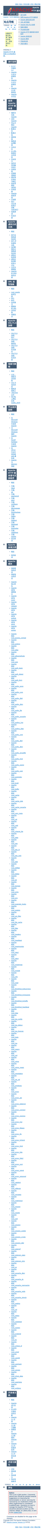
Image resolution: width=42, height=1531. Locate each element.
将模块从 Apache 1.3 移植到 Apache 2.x (13, 1435)
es (8, 27)
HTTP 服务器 (14, 17)
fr (11, 27)
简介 (12, 298)
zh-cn (14, 29)
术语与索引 (24, 43)
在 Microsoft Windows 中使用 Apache (14, 422)
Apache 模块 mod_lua (14, 1041)
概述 (12, 231)
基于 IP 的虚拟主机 (13, 243)
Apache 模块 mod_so (14, 1265)
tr (10, 29)
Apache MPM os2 (13, 610)
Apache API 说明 (13, 1405)
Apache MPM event (13, 598)
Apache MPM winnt (13, 622)
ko (6, 29)
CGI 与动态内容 (13, 385)
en (15, 25)
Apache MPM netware (14, 604)
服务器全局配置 (13, 143)
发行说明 (23, 15)
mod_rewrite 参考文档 (15, 294)
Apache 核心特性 (13, 584)
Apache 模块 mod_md (14, 1053)
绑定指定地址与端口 (13, 179)
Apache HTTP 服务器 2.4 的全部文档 (9, 54)
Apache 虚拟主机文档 (27, 20)
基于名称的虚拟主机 (13, 237)
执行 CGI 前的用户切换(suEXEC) (14, 206)
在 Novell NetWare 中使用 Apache (14, 442)
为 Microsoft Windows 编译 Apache (14, 432)
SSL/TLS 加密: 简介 (14, 335)
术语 (31, 4)
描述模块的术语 (13, 570)
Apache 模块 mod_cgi (14, 817)
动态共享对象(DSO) (13, 165)
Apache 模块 (24, 39)
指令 (20, 4)
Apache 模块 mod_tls (14, 1338)
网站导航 (37, 4)
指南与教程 (24, 27)
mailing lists (18, 1512)
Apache (5, 17)
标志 (12, 300)
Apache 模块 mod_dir (14, 878)
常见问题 (26, 4)
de (11, 25)
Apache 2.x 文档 (13, 1419)
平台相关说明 (24, 29)
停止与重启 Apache (13, 125)
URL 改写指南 (25, 22)
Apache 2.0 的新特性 (13, 90)
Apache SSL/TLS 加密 (27, 25)
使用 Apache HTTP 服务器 (29, 17)
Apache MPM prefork (13, 616)
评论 (10, 1488)
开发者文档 (24, 41)
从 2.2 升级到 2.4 (13, 68)
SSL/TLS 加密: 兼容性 (14, 341)
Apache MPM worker (13, 628)
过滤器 (13, 199)
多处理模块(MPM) (13, 185)
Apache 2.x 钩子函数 (13, 1425)
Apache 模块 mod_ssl (14, 1307)
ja (15, 27)
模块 (16, 4)
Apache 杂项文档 (26, 36)
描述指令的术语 (13, 576)
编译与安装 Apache (13, 115)
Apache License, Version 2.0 (16, 1522)
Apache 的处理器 (13, 195)
